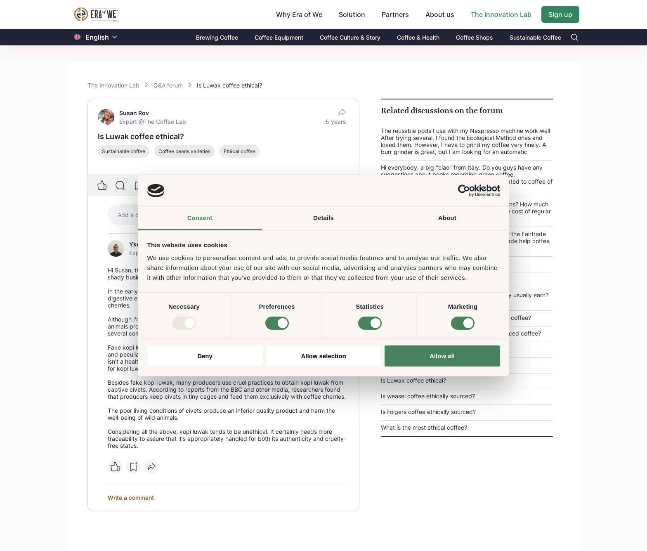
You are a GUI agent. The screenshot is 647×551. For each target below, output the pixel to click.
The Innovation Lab (501, 14)
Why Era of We (299, 14)
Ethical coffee (239, 151)
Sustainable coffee (123, 151)
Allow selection (323, 355)
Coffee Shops (474, 37)
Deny (205, 355)
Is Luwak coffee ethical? (413, 380)
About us (439, 14)
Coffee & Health (418, 37)
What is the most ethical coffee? (424, 427)
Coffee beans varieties (184, 151)
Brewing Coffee (217, 37)
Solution (352, 14)
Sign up (560, 14)
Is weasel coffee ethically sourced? (428, 396)
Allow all (442, 355)
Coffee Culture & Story (350, 37)
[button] (114, 37)
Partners (395, 14)
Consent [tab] (200, 217)
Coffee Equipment (279, 37)
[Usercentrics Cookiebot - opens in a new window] (464, 190)
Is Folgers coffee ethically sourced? (428, 411)
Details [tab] (323, 217)
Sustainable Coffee (535, 37)
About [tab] (447, 217)
